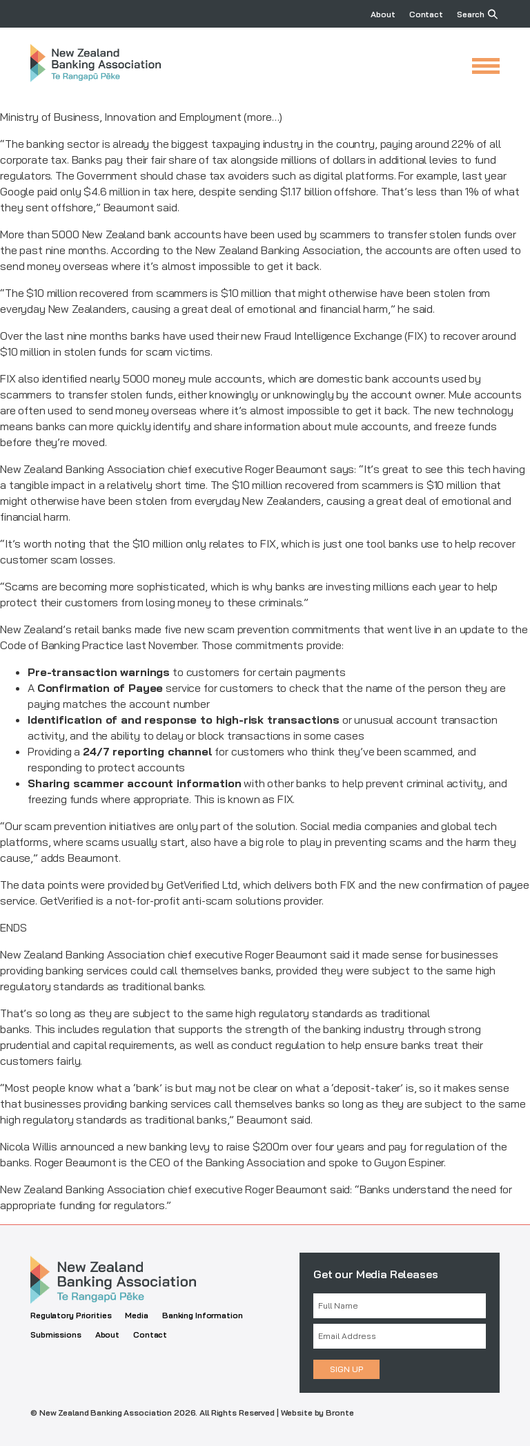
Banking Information (202, 1315)
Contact (426, 14)
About (383, 14)
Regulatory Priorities (70, 1315)
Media (136, 1315)
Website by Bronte (317, 1412)
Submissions (55, 1334)
